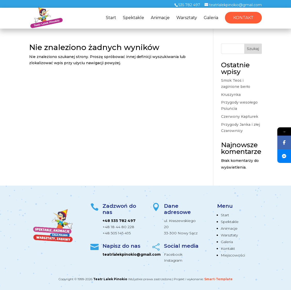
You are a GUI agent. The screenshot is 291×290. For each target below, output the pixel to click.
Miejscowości (233, 255)
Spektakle (133, 18)
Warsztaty (186, 18)
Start (111, 18)
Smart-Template (218, 279)
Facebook (173, 254)
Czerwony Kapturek (239, 116)
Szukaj (253, 48)
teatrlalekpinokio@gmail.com (132, 254)
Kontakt (243, 17)
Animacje (160, 18)
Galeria (211, 18)
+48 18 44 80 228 (118, 227)
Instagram (173, 260)
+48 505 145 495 (117, 233)
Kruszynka (231, 94)
